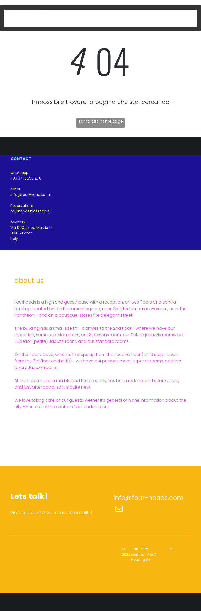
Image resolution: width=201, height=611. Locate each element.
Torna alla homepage (100, 121)
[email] (119, 509)
